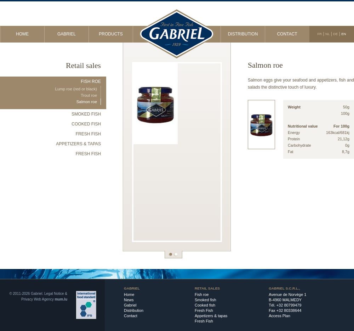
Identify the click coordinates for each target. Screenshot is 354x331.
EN (343, 34)
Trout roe (89, 95)
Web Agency (44, 299)
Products (110, 34)
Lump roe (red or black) (76, 89)
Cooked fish (86, 124)
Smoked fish (86, 114)
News (129, 300)
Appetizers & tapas (78, 143)
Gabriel (66, 34)
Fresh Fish (88, 133)
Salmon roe (86, 102)
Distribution (243, 34)
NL (327, 34)
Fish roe (91, 81)
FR (319, 34)
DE (335, 34)
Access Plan (279, 316)
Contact (287, 34)
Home (22, 34)
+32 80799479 (289, 305)
